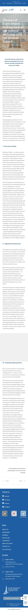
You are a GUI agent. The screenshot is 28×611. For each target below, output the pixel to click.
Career (3, 3)
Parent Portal (10, 3)
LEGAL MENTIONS (6, 549)
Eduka (24, 3)
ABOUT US (5, 529)
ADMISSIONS (6, 532)
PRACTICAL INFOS (7, 543)
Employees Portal (18, 3)
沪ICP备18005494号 (14, 605)
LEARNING (5, 535)
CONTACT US (6, 546)
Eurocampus (6, 45)
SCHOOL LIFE (6, 538)
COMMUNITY (6, 540)
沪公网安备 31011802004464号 (14, 604)
